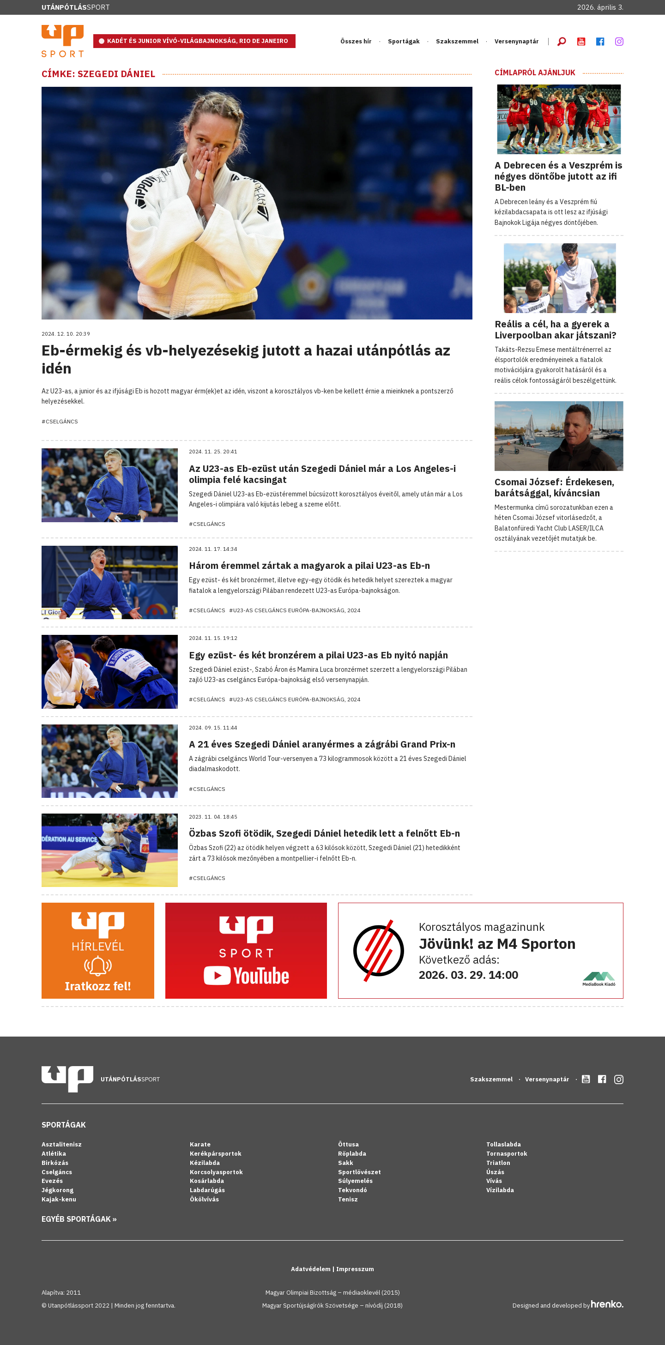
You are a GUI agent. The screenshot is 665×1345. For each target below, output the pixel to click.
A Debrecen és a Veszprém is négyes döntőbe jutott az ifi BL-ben (559, 176)
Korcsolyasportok (216, 1172)
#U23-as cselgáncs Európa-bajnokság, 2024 (294, 610)
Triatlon (498, 1163)
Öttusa (348, 1144)
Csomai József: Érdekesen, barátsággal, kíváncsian (554, 487)
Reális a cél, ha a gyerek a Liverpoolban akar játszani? (556, 329)
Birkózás (55, 1163)
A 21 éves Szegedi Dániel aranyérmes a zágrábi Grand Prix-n (322, 744)
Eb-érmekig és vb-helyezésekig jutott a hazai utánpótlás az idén (246, 358)
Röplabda (352, 1154)
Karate (200, 1144)
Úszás (495, 1172)
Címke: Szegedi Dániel (98, 73)
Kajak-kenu (59, 1199)
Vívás (494, 1181)
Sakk (345, 1163)
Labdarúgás (207, 1190)
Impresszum (355, 1269)
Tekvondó (352, 1190)
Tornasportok (506, 1154)
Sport (76, 7)
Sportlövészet (359, 1172)
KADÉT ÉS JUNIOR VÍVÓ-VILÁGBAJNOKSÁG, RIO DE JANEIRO (197, 41)
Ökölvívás (204, 1199)
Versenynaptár (517, 41)
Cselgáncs (57, 1172)
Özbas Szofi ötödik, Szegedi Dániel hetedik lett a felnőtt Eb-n (324, 833)
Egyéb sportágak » (79, 1219)
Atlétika (54, 1154)
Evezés (52, 1181)
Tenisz (348, 1199)
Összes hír (356, 41)
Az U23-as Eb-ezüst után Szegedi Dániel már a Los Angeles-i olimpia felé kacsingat (322, 474)
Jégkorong (57, 1190)
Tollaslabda (503, 1144)
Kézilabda (205, 1163)
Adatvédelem (311, 1269)
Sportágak (404, 41)
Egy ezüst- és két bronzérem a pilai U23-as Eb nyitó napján (318, 655)
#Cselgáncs (60, 421)
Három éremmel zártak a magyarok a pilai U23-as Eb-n (309, 565)
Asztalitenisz (62, 1144)
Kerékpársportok (216, 1154)
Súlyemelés (355, 1181)
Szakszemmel (457, 41)
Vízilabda (500, 1190)
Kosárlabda (207, 1181)
